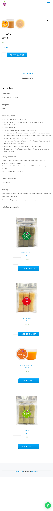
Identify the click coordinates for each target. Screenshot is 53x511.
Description (27, 107)
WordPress (34, 506)
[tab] (27, 107)
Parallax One (19, 506)
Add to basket (17, 89)
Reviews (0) (27, 112)
